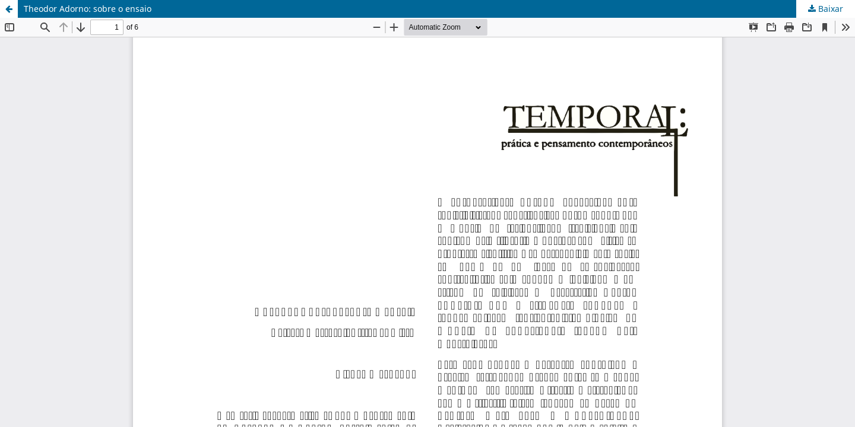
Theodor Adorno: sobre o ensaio (87, 8)
